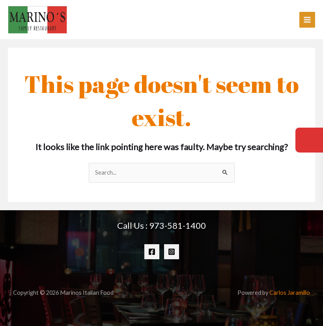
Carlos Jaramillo (289, 292)
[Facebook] (151, 251)
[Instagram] (171, 251)
